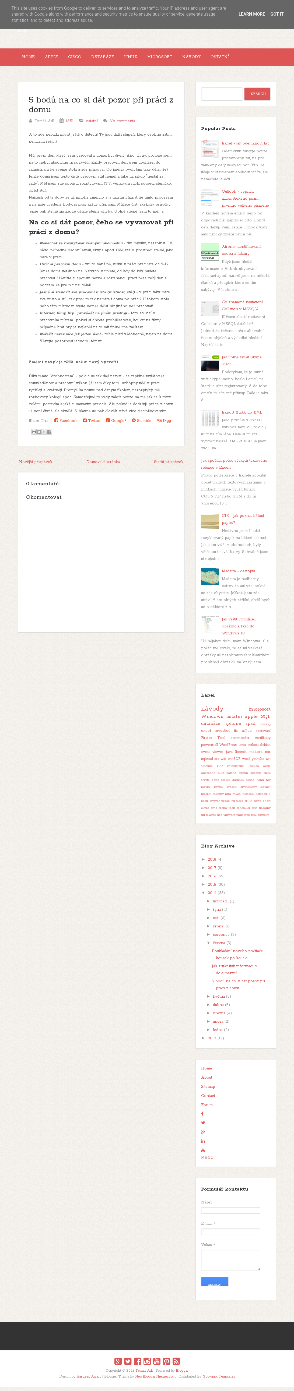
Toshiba (253, 770)
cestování (263, 735)
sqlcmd (207, 763)
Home (30, 59)
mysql (237, 798)
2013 (212, 1042)
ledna (218, 1034)
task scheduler (239, 812)
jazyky (205, 791)
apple (251, 721)
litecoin (241, 756)
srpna (218, 930)
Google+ (116, 425)
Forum (207, 1109)
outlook (253, 749)
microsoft (260, 713)
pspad (225, 805)
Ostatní (252, 59)
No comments (122, 125)
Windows (212, 721)
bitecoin (255, 777)
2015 (212, 889)
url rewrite (208, 819)
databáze (210, 728)
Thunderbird (235, 770)
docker (225, 784)
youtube (258, 763)
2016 (212, 880)
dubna (218, 1009)
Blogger (182, 1375)
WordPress (228, 749)
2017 (212, 872)
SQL (266, 721)
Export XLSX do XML (242, 416)
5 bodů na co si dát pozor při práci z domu (101, 109)
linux (242, 749)
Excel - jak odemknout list (245, 147)
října (217, 914)
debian (265, 749)
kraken (232, 791)
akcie (267, 770)
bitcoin (243, 777)
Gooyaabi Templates (219, 1381)
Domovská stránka (103, 466)
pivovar (215, 805)
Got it (277, 14)
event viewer (212, 756)
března (219, 1017)
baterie (231, 777)
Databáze (117, 59)
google (250, 784)
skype (205, 812)
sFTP (248, 805)
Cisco (85, 59)
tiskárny (265, 812)
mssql (265, 728)
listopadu (221, 905)
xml (254, 819)
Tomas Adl (144, 1375)
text (254, 812)
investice (222, 735)
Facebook (66, 425)
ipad (251, 728)
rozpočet (237, 805)
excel (206, 735)
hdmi (260, 784)
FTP (220, 770)
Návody (219, 59)
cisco (267, 777)
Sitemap (208, 1091)
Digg (164, 425)
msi (268, 756)
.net (268, 763)
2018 (212, 864)
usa (219, 819)
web (247, 819)
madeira (256, 756)
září (216, 922)
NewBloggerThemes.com (155, 1381)
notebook (248, 798)
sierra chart (262, 805)
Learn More (252, 14)
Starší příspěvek (168, 466)
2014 (212, 897)
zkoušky (263, 819)
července (221, 939)
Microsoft (183, 59)
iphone (233, 728)
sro (216, 763)
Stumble (141, 425)
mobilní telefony (212, 798)
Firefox (206, 742)
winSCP (234, 763)
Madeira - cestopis (238, 575)
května (219, 1000)
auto (221, 777)
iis (236, 735)
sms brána (219, 812)
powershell (209, 749)
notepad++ (263, 798)
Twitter (92, 425)
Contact (208, 1100)
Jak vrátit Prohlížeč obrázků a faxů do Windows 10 (239, 630)
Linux (150, 59)
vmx (239, 819)
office (247, 735)
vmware (229, 819)
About (206, 1081)
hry (268, 784)
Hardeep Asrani (88, 1381)
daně (215, 784)
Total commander (233, 742)
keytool (218, 791)
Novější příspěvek (35, 466)
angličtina (208, 777)
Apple (58, 59)
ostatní (92, 125)
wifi (223, 763)
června (219, 947)
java (229, 756)
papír (204, 805)
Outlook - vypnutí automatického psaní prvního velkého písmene (245, 202)
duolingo (238, 784)
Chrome (207, 770)
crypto (205, 784)
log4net (265, 791)
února (218, 1025)
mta (228, 798)
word (246, 763)
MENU (207, 1162)
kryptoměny (248, 791)
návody (212, 713)
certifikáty (263, 742)
